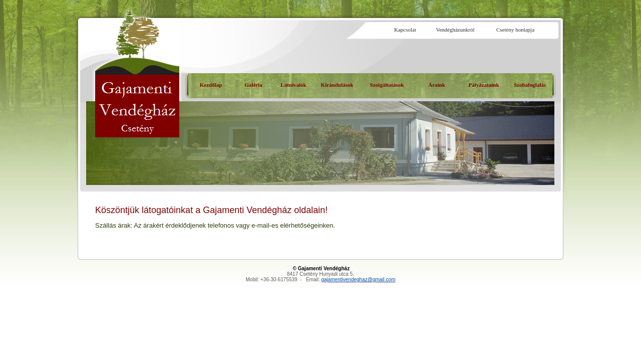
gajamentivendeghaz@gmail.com (358, 279)
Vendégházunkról (455, 30)
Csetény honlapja (515, 30)
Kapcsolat (405, 30)
